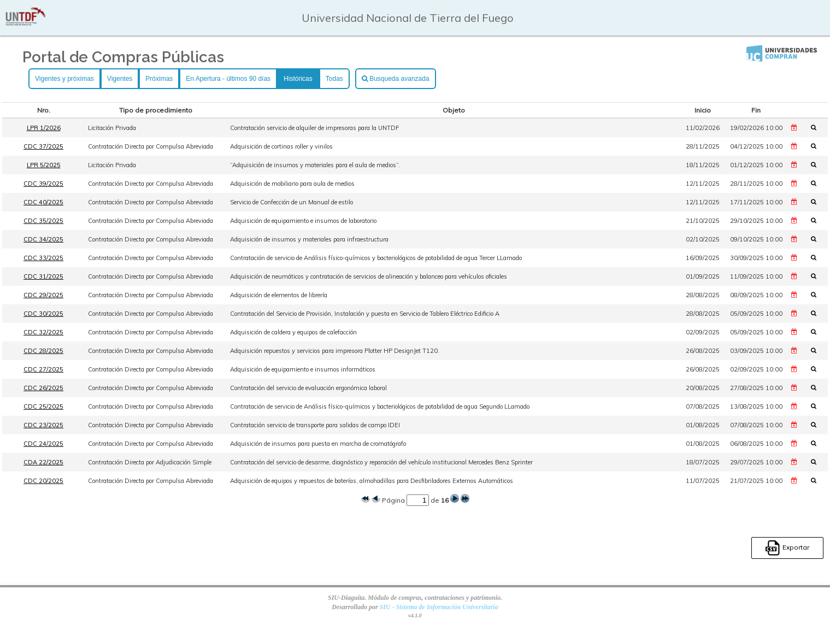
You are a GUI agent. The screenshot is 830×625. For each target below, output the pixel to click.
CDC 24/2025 (43, 443)
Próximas (159, 78)
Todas (334, 78)
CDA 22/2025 (43, 462)
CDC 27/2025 (43, 369)
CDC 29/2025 (43, 295)
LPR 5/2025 (44, 165)
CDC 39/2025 (43, 183)
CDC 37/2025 (43, 146)
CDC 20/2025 (43, 481)
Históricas (298, 78)
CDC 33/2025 (43, 258)
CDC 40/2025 (43, 202)
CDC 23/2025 (43, 425)
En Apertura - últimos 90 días (228, 78)
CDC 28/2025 (43, 351)
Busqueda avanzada (395, 78)
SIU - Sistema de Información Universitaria (439, 607)
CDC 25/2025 (43, 406)
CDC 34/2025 (43, 239)
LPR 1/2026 (44, 128)
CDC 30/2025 (43, 313)
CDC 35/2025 (43, 221)
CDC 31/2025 (43, 276)
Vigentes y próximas (64, 78)
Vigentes (119, 78)
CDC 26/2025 (43, 388)
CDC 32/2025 (43, 332)
